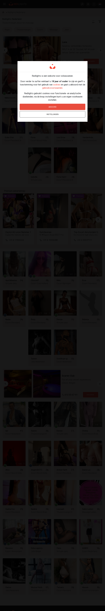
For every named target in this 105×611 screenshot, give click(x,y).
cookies (56, 84)
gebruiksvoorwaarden (52, 87)
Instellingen (53, 114)
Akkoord (52, 107)
